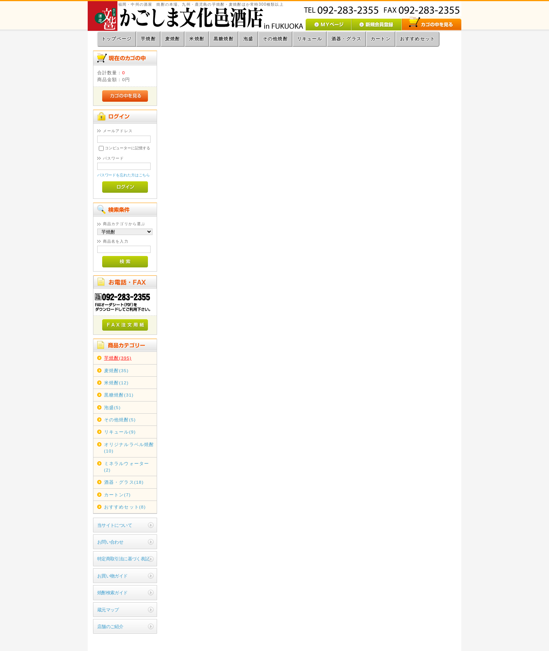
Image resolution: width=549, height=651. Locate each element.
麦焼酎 (172, 39)
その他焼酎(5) (120, 419)
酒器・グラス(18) (124, 482)
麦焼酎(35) (116, 370)
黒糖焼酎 (224, 39)
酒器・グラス (346, 39)
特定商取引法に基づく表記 (123, 558)
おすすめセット (417, 39)
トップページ (116, 39)
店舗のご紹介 (110, 626)
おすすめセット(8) (125, 506)
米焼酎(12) (116, 382)
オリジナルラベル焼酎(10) (129, 447)
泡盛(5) (112, 407)
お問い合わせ (110, 541)
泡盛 (248, 39)
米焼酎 (196, 39)
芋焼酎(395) (118, 357)
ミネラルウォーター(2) (126, 466)
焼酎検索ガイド (112, 592)
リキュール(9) (120, 431)
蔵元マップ (108, 609)
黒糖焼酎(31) (119, 394)
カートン (381, 39)
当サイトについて (114, 525)
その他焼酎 (275, 39)
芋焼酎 (148, 39)
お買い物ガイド (112, 575)
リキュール (309, 39)
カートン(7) (117, 494)
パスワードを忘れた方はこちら (123, 175)
